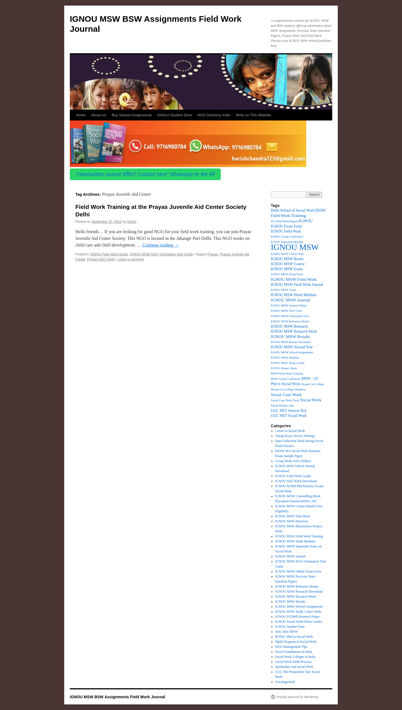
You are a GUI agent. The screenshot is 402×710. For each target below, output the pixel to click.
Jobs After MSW (286, 632)
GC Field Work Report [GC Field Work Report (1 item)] (284, 221)
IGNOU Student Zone (174, 115)
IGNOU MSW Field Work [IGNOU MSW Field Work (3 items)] (294, 279)
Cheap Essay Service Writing (294, 436)
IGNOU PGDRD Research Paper (297, 617)
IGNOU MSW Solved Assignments (299, 606)
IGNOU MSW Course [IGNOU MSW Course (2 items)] (288, 264)
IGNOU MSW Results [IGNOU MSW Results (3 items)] (290, 336)
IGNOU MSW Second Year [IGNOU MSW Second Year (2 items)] (292, 347)
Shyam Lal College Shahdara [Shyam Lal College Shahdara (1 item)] (288, 389)
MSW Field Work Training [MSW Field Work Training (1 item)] (287, 373)
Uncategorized (285, 682)
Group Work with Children (293, 461)
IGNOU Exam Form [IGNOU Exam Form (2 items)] (286, 226)
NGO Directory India (214, 115)
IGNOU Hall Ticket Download (296, 481)
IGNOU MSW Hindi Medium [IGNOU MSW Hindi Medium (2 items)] (293, 295)
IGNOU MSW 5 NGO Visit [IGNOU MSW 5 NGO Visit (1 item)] (287, 253)
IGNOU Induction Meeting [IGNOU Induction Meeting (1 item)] (287, 241)
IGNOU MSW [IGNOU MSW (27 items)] (295, 247)
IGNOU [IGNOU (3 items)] (306, 220)
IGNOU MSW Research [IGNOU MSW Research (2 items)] (289, 326)
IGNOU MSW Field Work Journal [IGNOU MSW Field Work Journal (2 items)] (297, 284)
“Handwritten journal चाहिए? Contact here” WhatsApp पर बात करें (145, 174)
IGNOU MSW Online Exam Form (298, 571)
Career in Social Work (290, 431)
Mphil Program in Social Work (296, 642)
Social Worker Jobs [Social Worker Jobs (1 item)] (282, 405)
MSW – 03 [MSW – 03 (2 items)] (310, 378)
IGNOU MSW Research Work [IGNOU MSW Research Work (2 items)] (294, 331)
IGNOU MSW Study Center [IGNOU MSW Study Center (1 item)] (288, 362)
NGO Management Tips (291, 647)
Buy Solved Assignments (132, 115)
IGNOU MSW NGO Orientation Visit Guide (161, 254)
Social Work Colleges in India (295, 657)
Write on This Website (253, 115)
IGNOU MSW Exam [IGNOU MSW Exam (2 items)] (287, 269)
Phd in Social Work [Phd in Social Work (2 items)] (285, 384)
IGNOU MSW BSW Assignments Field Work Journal (117, 697)
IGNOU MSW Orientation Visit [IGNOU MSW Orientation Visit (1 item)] (290, 316)
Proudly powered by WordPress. (297, 697)
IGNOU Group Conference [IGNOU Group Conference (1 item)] (287, 236)
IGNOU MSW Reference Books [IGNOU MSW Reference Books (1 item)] (290, 321)
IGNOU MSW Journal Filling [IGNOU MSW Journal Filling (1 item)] (288, 305)
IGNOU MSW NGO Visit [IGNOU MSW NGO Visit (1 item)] (286, 310)
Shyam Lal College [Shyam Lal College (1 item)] (312, 384)
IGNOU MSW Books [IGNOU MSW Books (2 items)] (287, 259)
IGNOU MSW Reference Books (297, 586)
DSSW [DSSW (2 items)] (320, 210)
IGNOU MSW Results (290, 601)
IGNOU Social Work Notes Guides (298, 622)
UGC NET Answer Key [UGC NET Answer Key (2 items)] (289, 411)
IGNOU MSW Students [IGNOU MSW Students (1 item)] (285, 357)
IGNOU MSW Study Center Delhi (298, 612)
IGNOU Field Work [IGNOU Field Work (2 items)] (286, 231)
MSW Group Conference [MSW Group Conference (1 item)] (286, 378)
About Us (98, 115)
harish (132, 222)
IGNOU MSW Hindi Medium (295, 541)
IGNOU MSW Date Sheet (292, 516)
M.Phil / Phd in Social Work (294, 637)
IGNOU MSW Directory (291, 521)
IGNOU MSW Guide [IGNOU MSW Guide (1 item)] (283, 289)
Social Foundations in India (293, 652)
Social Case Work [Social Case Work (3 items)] (286, 394)
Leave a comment (131, 259)
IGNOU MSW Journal (290, 556)
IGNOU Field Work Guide (109, 254)
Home (81, 115)
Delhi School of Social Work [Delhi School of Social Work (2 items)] (292, 210)
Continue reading (160, 245)
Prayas (212, 254)
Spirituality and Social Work (294, 667)
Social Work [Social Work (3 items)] (310, 399)
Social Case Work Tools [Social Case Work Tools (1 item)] (285, 400)
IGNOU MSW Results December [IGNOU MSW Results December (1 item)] (291, 342)
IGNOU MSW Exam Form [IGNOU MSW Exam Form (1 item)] (287, 274)
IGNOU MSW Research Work (295, 596)
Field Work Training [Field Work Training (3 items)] (288, 215)
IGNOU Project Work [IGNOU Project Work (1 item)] (284, 368)
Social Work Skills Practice (293, 662)
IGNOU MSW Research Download (299, 591)
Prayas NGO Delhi (101, 259)
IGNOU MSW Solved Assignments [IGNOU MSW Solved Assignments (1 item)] (292, 352)
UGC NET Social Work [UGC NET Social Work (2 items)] (289, 416)
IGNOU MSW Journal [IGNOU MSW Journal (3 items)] (290, 300)
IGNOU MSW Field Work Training (299, 536)
